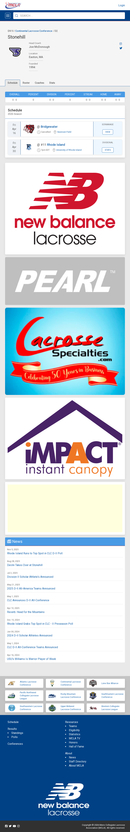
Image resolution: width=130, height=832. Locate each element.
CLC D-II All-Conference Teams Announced (32, 647)
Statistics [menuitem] (74, 734)
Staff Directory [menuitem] (77, 761)
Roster (26, 82)
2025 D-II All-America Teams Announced (31, 588)
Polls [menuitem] (14, 737)
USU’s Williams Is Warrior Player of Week (31, 659)
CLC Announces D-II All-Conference (28, 600)
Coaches (39, 82)
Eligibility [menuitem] (74, 730)
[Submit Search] (16, 15)
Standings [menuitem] (17, 733)
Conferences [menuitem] (15, 743)
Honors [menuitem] (73, 742)
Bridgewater (49, 126)
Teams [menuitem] (73, 726)
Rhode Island (56, 144)
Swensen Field (64, 132)
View (107, 132)
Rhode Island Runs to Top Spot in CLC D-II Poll (34, 553)
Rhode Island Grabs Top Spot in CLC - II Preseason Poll (40, 623)
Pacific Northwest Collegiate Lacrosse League (29, 695)
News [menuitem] (72, 757)
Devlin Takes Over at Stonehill (24, 565)
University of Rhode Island (69, 150)
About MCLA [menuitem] (76, 765)
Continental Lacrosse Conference (33, 31)
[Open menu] (7, 15)
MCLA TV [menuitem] (74, 738)
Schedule (13, 82)
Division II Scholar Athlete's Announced (30, 576)
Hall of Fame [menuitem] (76, 746)
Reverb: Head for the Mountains (26, 612)
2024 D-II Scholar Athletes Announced (29, 635)
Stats (52, 82)
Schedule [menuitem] (13, 722)
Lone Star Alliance (109, 683)
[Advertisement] (65, 508)
